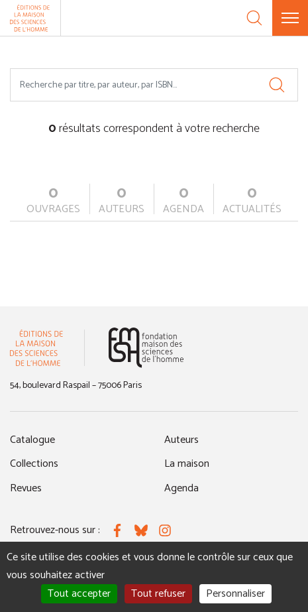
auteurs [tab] (121, 201)
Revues (26, 488)
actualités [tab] (252, 201)
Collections (34, 464)
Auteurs (181, 440)
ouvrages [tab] (53, 201)
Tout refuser (158, 594)
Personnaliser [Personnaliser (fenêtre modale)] (235, 594)
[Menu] (290, 18)
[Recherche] (254, 18)
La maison (186, 464)
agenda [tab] (183, 201)
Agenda (181, 488)
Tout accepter (79, 594)
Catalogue (32, 440)
